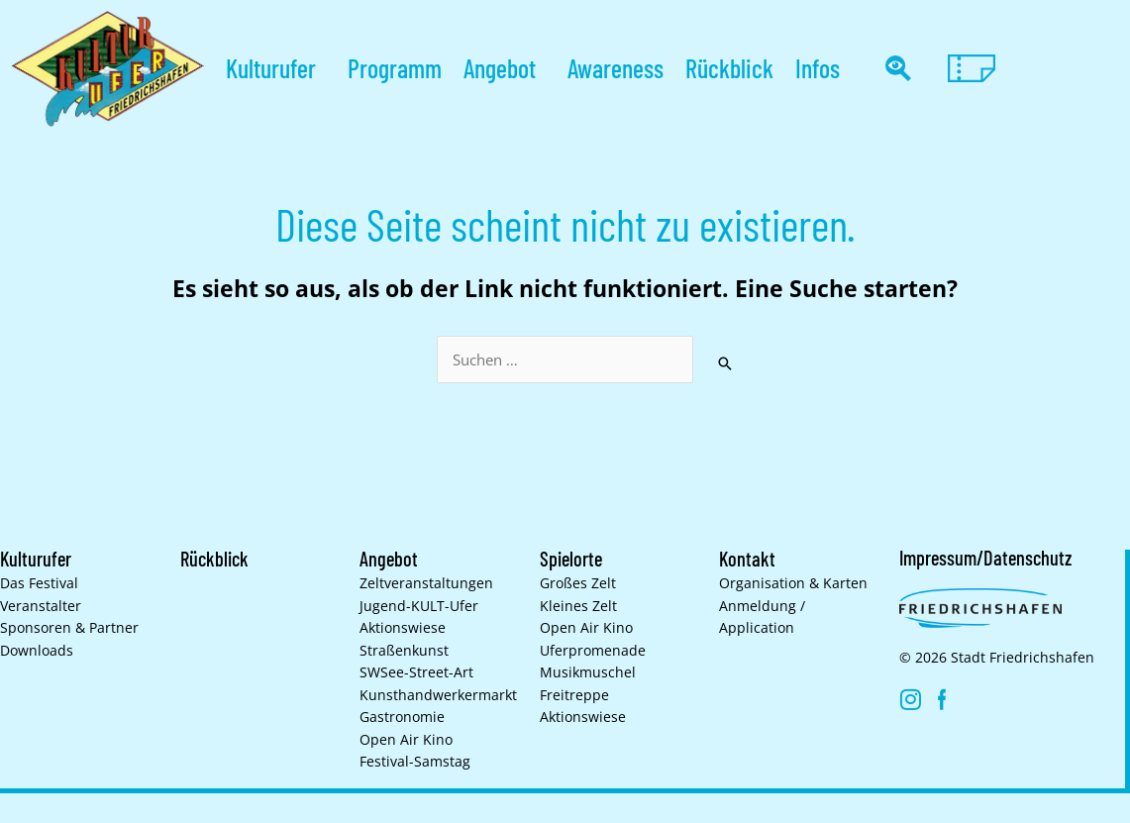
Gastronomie (402, 717)
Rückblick (729, 67)
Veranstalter (40, 606)
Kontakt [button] (747, 558)
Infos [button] (822, 67)
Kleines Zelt (578, 606)
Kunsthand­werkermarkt (438, 695)
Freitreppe (574, 695)
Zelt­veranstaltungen (426, 583)
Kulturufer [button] (276, 67)
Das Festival (39, 583)
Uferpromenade (593, 651)
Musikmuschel (588, 672)
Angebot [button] (504, 67)
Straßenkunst (404, 651)
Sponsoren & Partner (69, 628)
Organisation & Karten (793, 583)
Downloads (36, 651)
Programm (395, 67)
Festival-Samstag (415, 762)
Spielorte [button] (571, 558)
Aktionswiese (403, 628)
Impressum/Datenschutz (985, 557)
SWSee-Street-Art (416, 672)
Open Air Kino (406, 740)
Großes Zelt (578, 583)
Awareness (615, 67)
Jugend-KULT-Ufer (419, 606)
